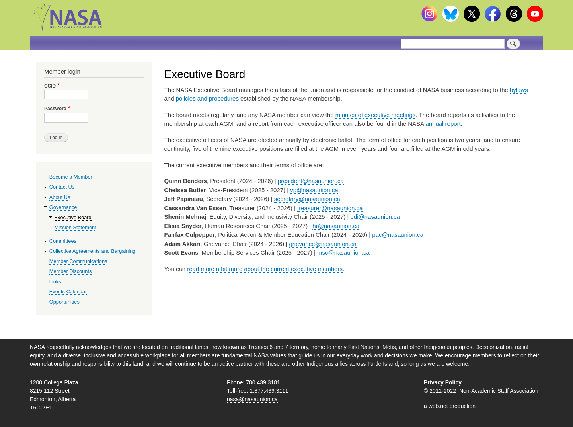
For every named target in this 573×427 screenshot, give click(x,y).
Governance (63, 207)
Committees (62, 241)
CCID (50, 86)
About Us (59, 197)
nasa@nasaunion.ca (252, 399)
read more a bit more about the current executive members (265, 268)
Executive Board (73, 217)
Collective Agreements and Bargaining (92, 251)
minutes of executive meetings (375, 114)
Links (55, 282)
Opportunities (64, 302)
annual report (442, 123)
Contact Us (61, 187)
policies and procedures (207, 98)
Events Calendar (68, 291)
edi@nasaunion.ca (375, 216)
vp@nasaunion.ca (314, 190)
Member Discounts (70, 271)
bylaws (519, 89)
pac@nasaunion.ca (397, 234)
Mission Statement (75, 227)
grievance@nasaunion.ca (323, 243)
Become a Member (70, 177)
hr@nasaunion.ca (335, 225)
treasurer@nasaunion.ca (330, 208)
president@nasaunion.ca (311, 180)
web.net (438, 406)
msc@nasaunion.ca (343, 252)
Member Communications (78, 261)
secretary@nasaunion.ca (307, 198)
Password (55, 108)
